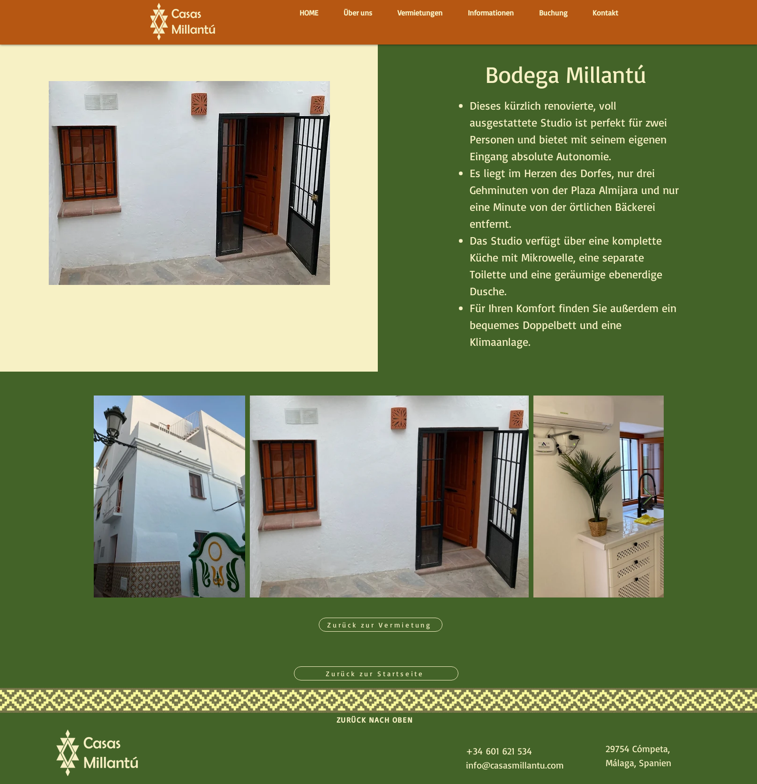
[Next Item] (647, 496)
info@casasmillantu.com (515, 765)
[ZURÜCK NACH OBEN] (375, 720)
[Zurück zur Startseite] (376, 673)
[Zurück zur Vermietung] (380, 625)
